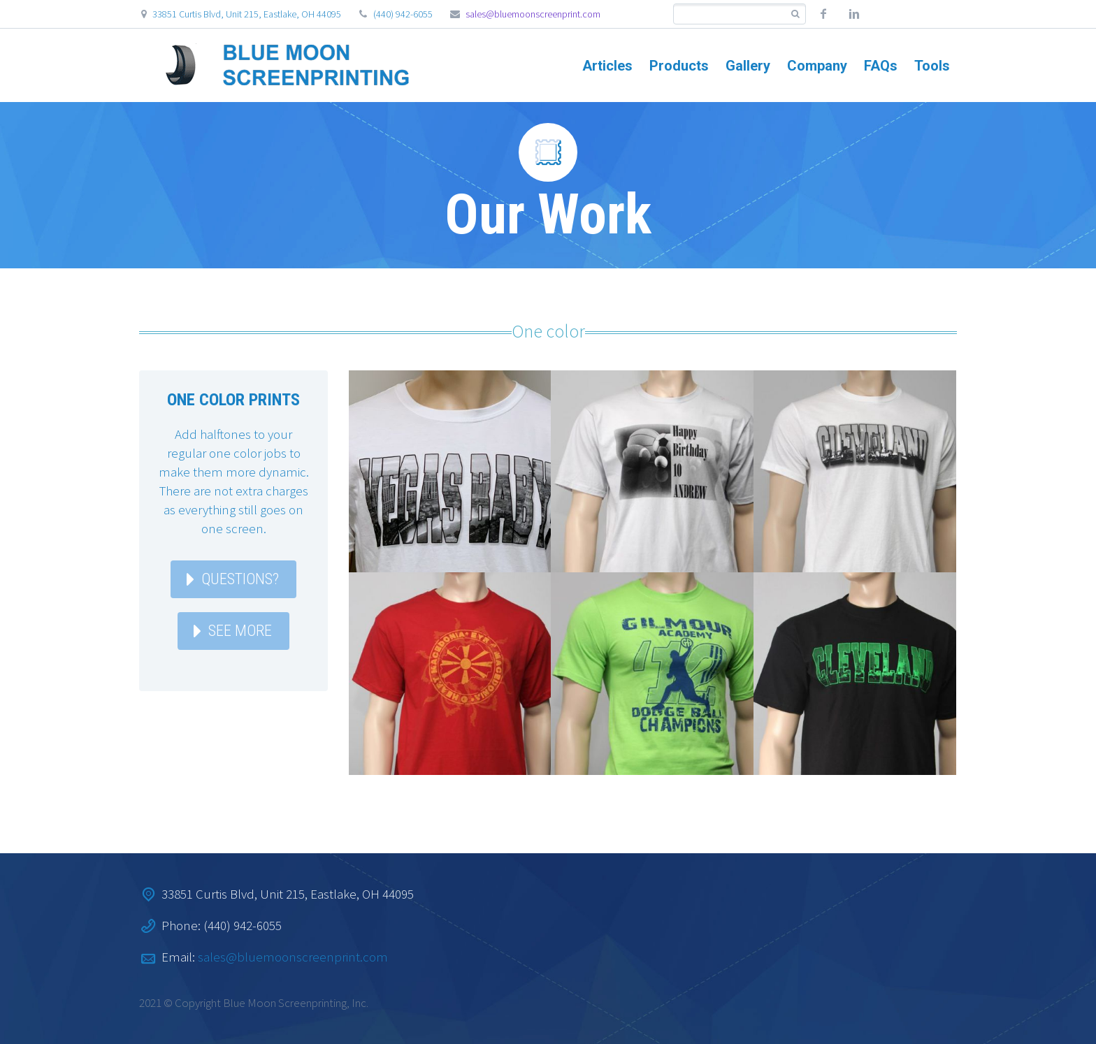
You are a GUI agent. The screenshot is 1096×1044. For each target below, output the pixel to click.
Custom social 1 (884, 13)
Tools (932, 65)
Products (679, 65)
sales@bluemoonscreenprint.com (533, 14)
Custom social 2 (915, 13)
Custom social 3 (946, 13)
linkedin (854, 13)
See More (240, 630)
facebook (823, 13)
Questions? (240, 579)
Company (817, 65)
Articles (607, 65)
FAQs (880, 65)
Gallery (748, 65)
